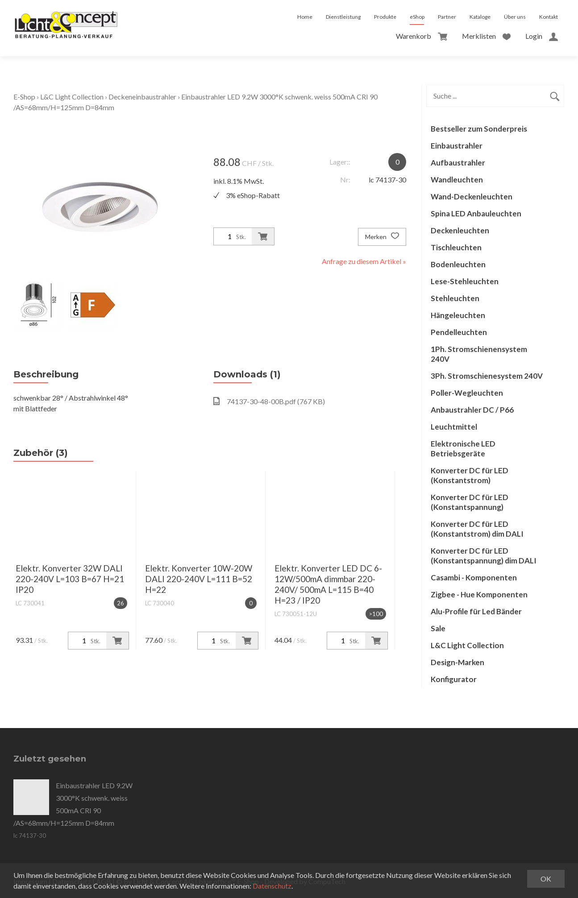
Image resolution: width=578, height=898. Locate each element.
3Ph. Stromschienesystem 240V (487, 376)
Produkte (385, 16)
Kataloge (480, 16)
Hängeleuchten (458, 315)
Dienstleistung (343, 16)
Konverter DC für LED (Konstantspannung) (469, 502)
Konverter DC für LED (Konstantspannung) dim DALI (483, 555)
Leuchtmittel (454, 426)
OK (546, 878)
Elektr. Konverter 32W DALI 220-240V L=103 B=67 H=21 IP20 (70, 579)
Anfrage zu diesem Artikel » (364, 261)
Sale (438, 628)
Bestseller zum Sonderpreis (479, 128)
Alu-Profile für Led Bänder (476, 611)
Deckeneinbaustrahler (142, 96)
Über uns (515, 16)
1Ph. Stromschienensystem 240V (479, 354)
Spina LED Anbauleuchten (476, 213)
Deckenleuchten (460, 230)
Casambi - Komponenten (474, 577)
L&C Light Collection (72, 96)
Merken (382, 236)
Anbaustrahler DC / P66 (472, 409)
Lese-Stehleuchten (465, 281)
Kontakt (548, 16)
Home (304, 16)
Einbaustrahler (456, 145)
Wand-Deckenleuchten (471, 196)
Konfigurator (454, 679)
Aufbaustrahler (458, 162)
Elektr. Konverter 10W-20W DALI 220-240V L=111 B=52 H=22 (198, 579)
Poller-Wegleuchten (467, 392)
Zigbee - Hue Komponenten (479, 594)
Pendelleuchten (459, 332)
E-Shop (24, 96)
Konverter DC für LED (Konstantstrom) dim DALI (477, 528)
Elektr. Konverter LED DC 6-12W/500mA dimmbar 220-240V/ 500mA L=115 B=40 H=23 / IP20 (328, 584)
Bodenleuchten (458, 264)
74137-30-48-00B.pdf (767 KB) (269, 401)
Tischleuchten (456, 247)
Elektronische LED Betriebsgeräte (463, 448)
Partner (447, 16)
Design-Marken (457, 662)
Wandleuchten (457, 179)
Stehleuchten (455, 298)
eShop (417, 16)
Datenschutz (272, 885)
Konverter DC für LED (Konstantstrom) (469, 475)
